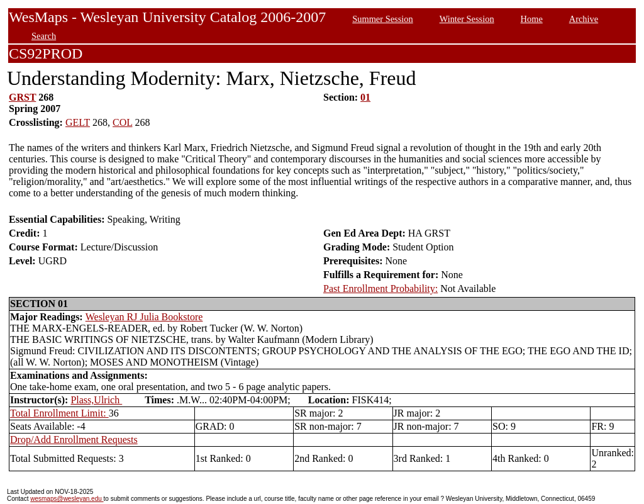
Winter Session (467, 19)
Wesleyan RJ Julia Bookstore (144, 316)
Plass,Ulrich (96, 400)
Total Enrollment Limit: (59, 413)
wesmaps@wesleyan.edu (66, 498)
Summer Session (382, 19)
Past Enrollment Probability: (380, 288)
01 (365, 97)
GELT (77, 122)
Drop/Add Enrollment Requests (74, 439)
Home (532, 19)
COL (122, 122)
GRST (22, 97)
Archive (583, 19)
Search (43, 36)
